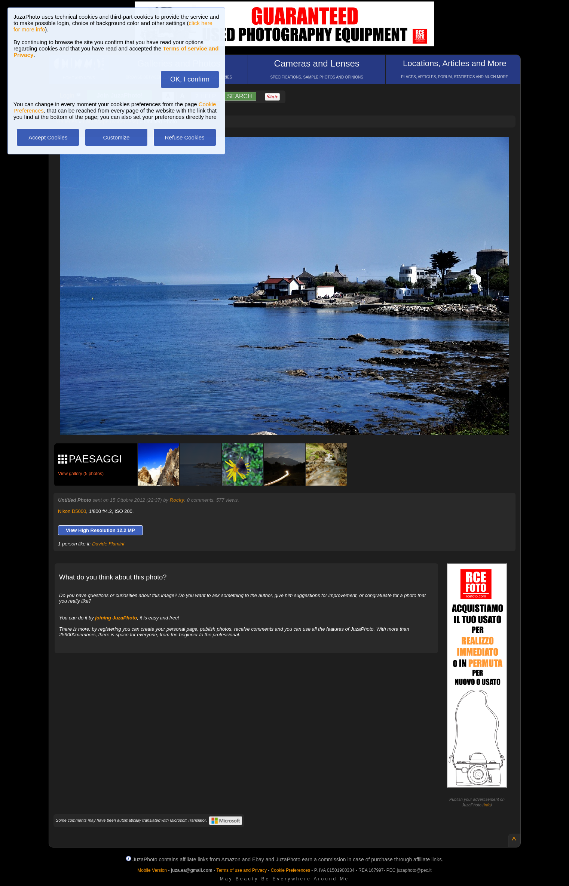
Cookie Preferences (290, 870)
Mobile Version (152, 870)
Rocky (177, 500)
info (487, 805)
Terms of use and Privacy (241, 870)
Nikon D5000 (72, 511)
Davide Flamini (108, 544)
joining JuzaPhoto (116, 618)
